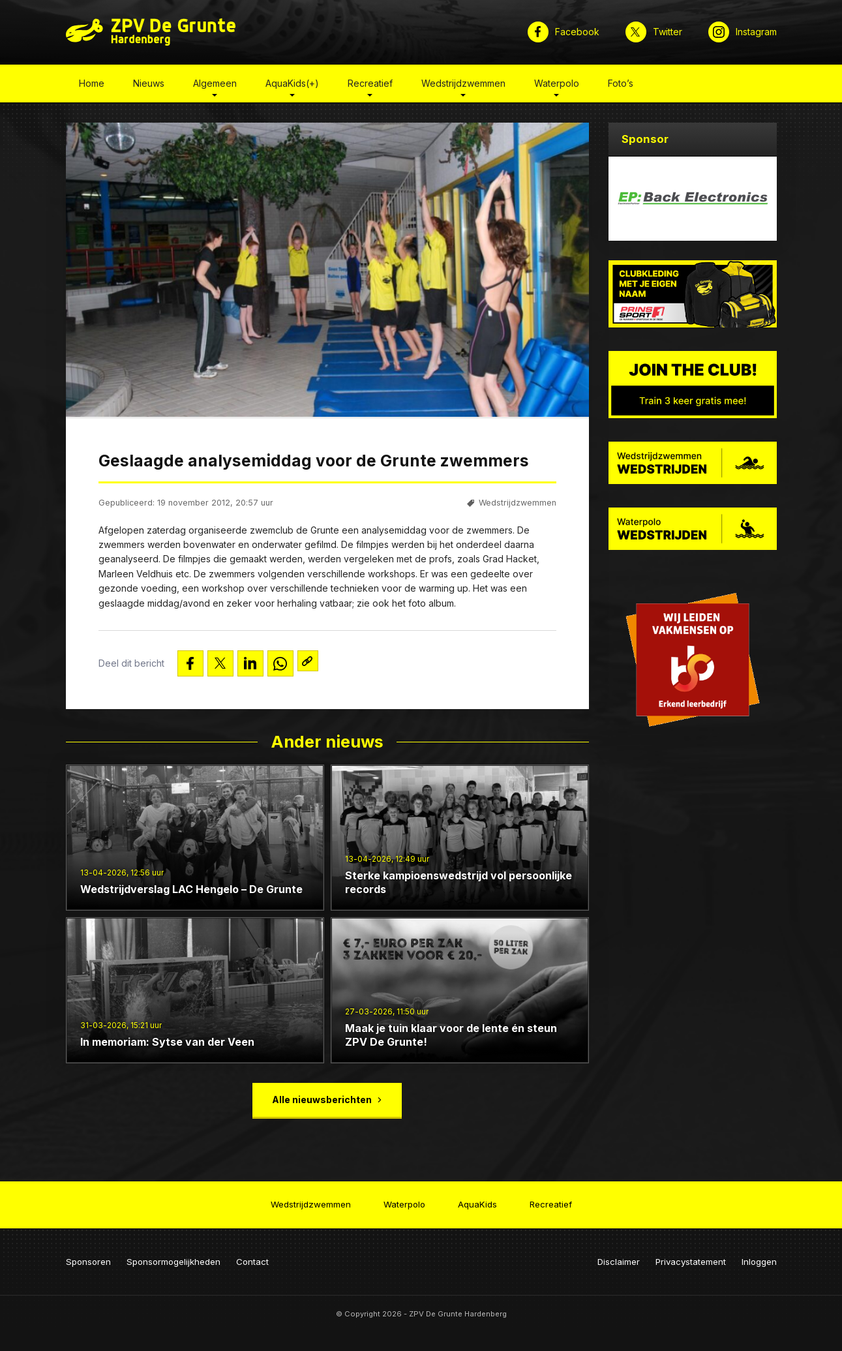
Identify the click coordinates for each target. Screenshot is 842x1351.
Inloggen (759, 1254)
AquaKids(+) (292, 87)
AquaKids (477, 1200)
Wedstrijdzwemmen (463, 87)
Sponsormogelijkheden (173, 1254)
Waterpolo (556, 87)
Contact (252, 1254)
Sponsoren (88, 1254)
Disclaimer (618, 1254)
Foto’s (620, 87)
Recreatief (370, 87)
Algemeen (215, 87)
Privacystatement (690, 1254)
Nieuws (148, 87)
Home (91, 87)
